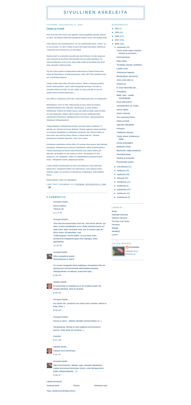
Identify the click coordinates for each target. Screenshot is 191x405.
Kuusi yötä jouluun (124, 102)
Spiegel (115, 228)
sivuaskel (57, 252)
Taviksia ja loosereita (125, 158)
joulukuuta (121, 47)
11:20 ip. (57, 245)
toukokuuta (122, 189)
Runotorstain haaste (125, 162)
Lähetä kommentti (54, 381)
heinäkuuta (122, 182)
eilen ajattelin (73, 35)
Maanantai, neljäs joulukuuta (129, 150)
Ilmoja (114, 211)
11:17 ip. (57, 213)
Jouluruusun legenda (125, 72)
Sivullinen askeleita (96, 12)
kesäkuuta (121, 186)
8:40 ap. (57, 293)
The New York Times (120, 221)
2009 (117, 32)
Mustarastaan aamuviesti (127, 76)
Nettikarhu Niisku (124, 147)
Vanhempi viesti (100, 385)
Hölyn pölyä (122, 61)
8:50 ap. (57, 310)
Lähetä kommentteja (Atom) (63, 391)
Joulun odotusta (123, 113)
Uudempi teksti (53, 385)
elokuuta (121, 178)
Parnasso (121, 128)
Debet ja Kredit (123, 121)
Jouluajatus (121, 91)
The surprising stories (126, 117)
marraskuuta (122, 167)
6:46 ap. (57, 275)
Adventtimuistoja (124, 154)
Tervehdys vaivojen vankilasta (129, 65)
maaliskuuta (122, 197)
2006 (117, 44)
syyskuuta (121, 174)
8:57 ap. (57, 340)
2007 (117, 40)
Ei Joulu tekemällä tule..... (127, 88)
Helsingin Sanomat (120, 215)
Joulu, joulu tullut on (125, 80)
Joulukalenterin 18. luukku (128, 106)
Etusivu (76, 385)
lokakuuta (121, 170)
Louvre (115, 235)
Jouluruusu (121, 84)
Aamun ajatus (122, 109)
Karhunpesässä (123, 57)
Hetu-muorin (91, 144)
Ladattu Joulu (122, 68)
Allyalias (56, 282)
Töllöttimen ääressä (125, 132)
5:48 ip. (57, 375)
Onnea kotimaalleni (125, 143)
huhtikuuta (121, 193)
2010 (117, 28)
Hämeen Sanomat (119, 218)
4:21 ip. (57, 354)
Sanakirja (116, 231)
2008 (117, 36)
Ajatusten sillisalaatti (125, 125)
